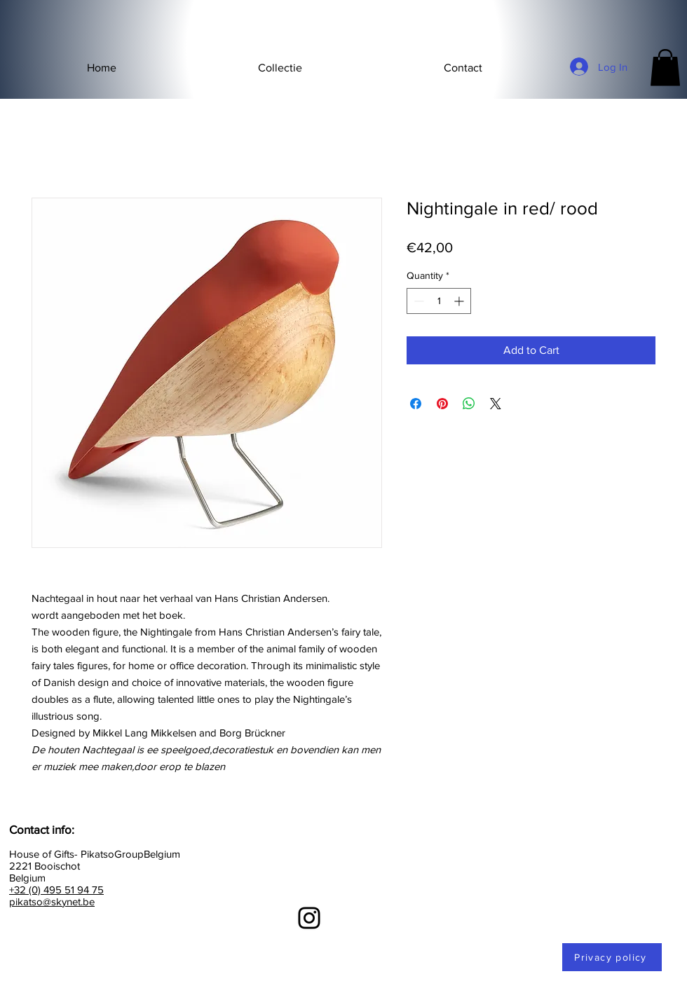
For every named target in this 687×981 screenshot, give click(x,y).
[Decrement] (417, 301)
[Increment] (460, 301)
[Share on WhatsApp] (469, 403)
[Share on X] (495, 403)
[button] (280, 68)
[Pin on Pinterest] (442, 403)
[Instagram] (309, 918)
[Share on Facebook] (415, 403)
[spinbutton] (438, 301)
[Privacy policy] (612, 957)
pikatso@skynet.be (52, 901)
